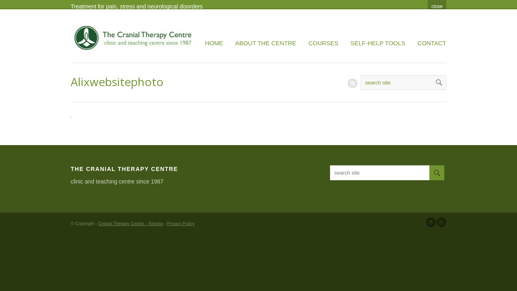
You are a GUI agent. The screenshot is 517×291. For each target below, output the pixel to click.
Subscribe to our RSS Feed (441, 222)
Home (214, 43)
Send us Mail (431, 222)
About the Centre (265, 43)
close (437, 6)
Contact (432, 43)
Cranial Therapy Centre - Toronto (130, 223)
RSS (352, 83)
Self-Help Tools (378, 43)
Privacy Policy (180, 223)
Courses (323, 43)
